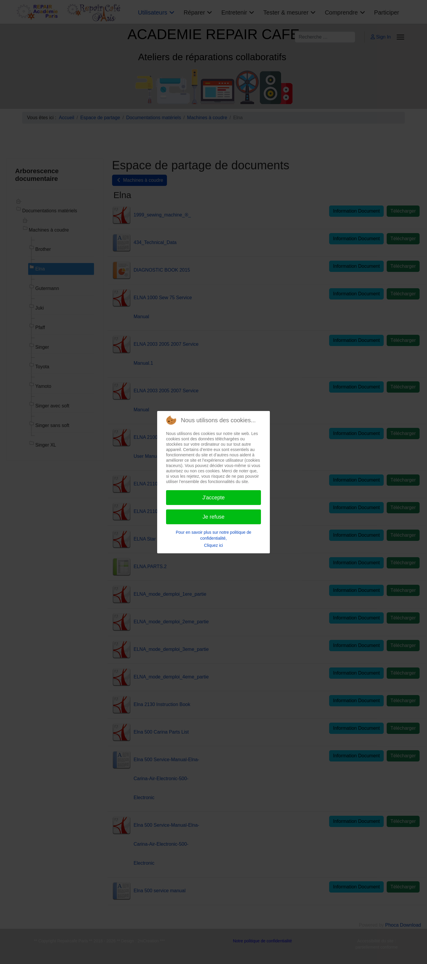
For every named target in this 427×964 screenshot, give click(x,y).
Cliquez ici (213, 545)
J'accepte (213, 498)
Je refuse (213, 517)
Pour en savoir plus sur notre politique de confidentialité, (213, 535)
